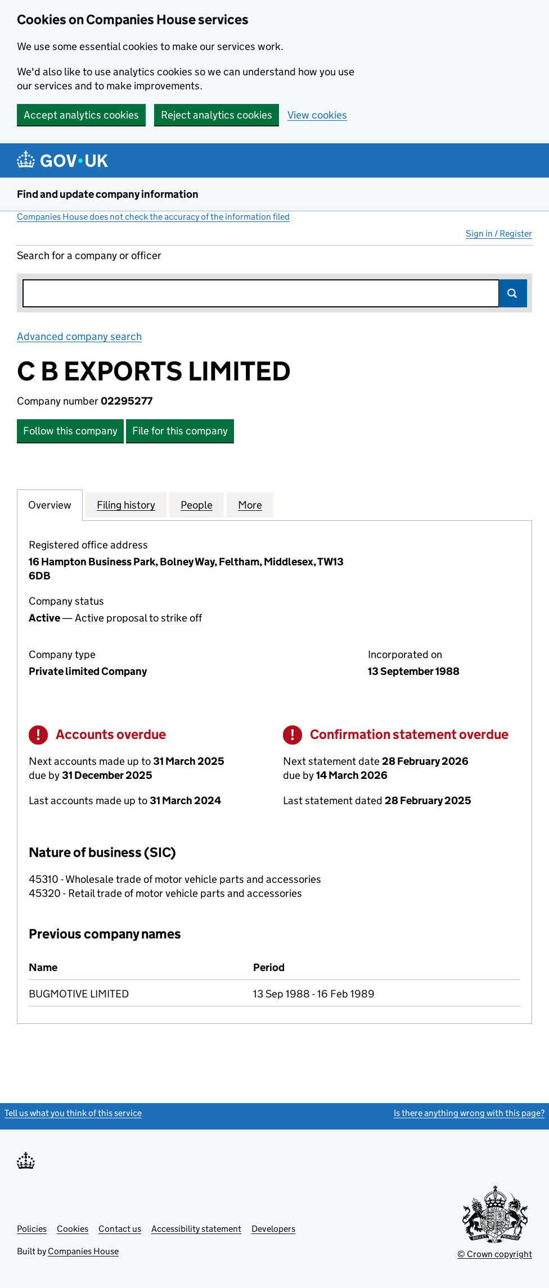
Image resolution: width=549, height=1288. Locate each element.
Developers (273, 1228)
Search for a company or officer (89, 255)
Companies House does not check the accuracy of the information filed (153, 216)
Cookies (72, 1228)
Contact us (119, 1228)
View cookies (317, 115)
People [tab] (197, 504)
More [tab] (250, 504)
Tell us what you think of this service (73, 1113)
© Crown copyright (494, 1254)
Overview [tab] (49, 504)
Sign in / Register (499, 233)
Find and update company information (108, 194)
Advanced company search (79, 336)
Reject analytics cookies (216, 114)
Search (513, 293)
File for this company (180, 430)
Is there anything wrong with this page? (469, 1113)
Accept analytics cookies (81, 114)
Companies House (83, 1251)
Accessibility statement (196, 1228)
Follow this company (70, 430)
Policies (32, 1228)
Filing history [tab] (126, 504)
